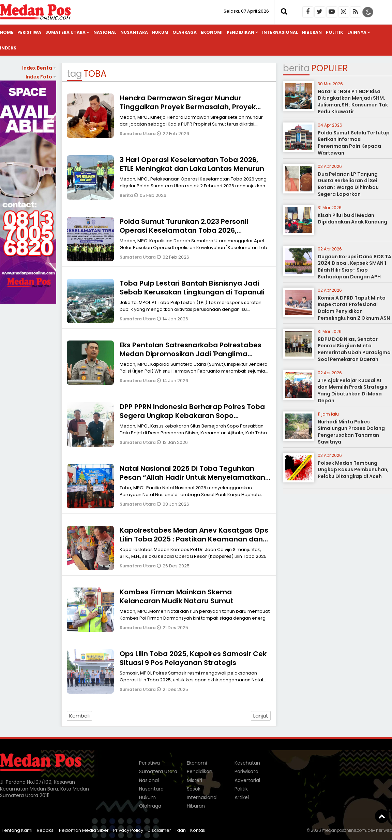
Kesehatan (247, 762)
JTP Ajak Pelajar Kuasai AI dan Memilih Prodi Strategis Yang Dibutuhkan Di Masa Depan (352, 390)
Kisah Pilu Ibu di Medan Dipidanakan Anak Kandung (352, 219)
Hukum (160, 32)
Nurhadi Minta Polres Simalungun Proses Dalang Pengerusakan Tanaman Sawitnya (351, 431)
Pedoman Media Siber (84, 830)
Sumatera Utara (65, 32)
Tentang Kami (17, 830)
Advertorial (247, 780)
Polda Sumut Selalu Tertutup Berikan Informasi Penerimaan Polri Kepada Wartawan (354, 142)
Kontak (198, 830)
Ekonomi (212, 32)
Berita (127, 195)
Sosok (193, 788)
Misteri (194, 780)
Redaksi (46, 830)
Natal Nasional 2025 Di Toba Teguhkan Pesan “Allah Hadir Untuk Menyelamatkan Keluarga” (192, 477)
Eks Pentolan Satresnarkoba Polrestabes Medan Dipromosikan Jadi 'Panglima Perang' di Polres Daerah (190, 353)
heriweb (384, 830)
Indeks (8, 48)
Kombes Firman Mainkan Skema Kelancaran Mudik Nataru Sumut (176, 596)
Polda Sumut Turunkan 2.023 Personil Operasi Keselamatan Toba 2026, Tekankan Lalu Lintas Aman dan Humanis (191, 230)
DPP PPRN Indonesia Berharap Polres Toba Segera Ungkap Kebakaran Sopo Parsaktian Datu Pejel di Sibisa (192, 415)
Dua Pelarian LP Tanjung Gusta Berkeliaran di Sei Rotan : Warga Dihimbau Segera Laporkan (348, 184)
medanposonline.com (344, 830)
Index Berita (39, 67)
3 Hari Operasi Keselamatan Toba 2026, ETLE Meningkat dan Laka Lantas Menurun (192, 164)
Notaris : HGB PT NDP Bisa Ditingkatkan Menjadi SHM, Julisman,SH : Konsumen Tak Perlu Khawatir (353, 101)
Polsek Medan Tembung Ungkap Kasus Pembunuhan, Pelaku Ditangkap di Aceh (353, 470)
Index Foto (41, 76)
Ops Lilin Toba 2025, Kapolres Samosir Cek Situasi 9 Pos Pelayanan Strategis (193, 658)
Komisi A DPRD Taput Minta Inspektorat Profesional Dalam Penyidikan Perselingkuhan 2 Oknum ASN (354, 307)
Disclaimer (159, 830)
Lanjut (260, 715)
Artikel (242, 797)
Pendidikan (240, 32)
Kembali (79, 715)
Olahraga (184, 32)
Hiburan (312, 32)
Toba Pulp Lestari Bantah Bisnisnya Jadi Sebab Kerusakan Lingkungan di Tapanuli (192, 287)
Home (6, 32)
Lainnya (356, 32)
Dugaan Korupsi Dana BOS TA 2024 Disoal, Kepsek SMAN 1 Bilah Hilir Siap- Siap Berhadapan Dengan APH (354, 266)
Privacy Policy (128, 830)
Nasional (104, 32)
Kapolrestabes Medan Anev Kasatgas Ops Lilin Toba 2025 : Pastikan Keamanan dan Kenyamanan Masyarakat (194, 539)
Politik (334, 32)
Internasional (280, 32)
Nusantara (134, 32)
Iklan (181, 830)
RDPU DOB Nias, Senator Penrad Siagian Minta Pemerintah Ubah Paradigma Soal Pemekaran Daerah (354, 349)
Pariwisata (246, 771)
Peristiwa (29, 32)
